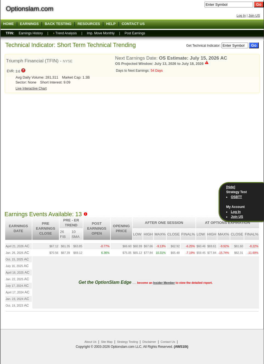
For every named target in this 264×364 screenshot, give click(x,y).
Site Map (106, 341)
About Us (90, 341)
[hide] (230, 187)
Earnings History (31, 33)
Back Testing (58, 24)
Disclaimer (149, 341)
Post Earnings (135, 33)
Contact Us (168, 341)
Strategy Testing (127, 341)
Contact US (133, 24)
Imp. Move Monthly (101, 33)
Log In (241, 16)
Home (8, 24)
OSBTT (236, 197)
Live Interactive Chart (31, 88)
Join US (254, 16)
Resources (89, 24)
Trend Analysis (66, 33)
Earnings (29, 24)
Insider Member (164, 282)
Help (111, 24)
